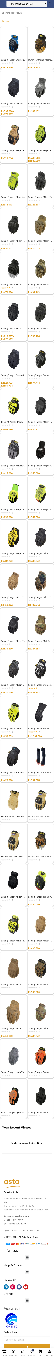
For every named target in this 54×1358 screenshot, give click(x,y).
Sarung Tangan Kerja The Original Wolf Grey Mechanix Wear (13, 1072)
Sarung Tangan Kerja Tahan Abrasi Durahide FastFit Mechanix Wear (13, 150)
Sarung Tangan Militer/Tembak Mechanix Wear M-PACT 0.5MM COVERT (40, 197)
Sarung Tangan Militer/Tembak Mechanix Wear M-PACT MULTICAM (40, 284)
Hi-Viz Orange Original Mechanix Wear (13, 1112)
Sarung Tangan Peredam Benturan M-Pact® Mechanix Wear (40, 375)
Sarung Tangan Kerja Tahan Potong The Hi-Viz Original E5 (40, 150)
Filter (6, 21)
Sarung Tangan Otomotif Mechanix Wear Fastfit (13, 59)
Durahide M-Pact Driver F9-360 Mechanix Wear (13, 856)
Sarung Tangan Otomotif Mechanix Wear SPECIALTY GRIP (13, 375)
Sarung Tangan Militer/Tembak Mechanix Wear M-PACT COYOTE (40, 241)
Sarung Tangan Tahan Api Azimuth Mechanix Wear (40, 728)
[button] (27, 1257)
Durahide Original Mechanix (40, 59)
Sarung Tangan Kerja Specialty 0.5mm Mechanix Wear (13, 465)
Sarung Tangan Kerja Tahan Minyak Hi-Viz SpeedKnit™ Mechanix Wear (13, 509)
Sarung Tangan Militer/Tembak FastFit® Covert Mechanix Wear (13, 896)
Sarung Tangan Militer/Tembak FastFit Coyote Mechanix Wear (13, 984)
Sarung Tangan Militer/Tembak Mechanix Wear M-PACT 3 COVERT (13, 241)
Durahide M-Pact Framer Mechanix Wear (40, 856)
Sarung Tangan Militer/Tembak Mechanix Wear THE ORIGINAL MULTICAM (40, 1028)
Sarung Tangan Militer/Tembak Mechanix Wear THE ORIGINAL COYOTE (13, 597)
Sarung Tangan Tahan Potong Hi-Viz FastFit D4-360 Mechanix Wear (40, 896)
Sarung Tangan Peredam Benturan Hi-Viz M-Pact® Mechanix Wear (13, 728)
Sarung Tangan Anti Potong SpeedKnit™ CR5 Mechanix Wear (40, 103)
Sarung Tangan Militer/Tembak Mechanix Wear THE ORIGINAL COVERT (40, 553)
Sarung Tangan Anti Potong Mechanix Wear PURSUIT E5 (13, 103)
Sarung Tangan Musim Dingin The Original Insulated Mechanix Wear (13, 685)
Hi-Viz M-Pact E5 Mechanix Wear (13, 422)
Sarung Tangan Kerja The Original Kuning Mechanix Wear (13, 553)
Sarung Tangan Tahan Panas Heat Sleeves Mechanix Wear (40, 772)
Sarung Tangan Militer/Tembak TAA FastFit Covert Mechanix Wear (13, 641)
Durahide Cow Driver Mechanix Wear (13, 816)
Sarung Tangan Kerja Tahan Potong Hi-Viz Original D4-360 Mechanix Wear (40, 509)
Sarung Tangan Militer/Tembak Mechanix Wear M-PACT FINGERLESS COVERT (13, 284)
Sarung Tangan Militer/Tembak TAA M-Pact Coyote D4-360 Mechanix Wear (40, 984)
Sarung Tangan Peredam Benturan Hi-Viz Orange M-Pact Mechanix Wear (40, 1072)
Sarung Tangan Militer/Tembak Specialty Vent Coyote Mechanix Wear (40, 940)
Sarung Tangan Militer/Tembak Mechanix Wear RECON (13, 328)
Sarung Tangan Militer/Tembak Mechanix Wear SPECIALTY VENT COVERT (40, 422)
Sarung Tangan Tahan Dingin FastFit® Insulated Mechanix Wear (13, 772)
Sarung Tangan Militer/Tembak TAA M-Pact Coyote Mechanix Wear (13, 1028)
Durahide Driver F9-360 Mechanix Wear (40, 816)
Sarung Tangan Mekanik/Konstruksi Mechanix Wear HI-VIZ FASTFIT (13, 197)
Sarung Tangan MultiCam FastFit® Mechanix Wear (40, 641)
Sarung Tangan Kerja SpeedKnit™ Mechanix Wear (40, 465)
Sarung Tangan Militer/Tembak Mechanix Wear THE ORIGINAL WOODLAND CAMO (40, 597)
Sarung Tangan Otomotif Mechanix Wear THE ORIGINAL (40, 685)
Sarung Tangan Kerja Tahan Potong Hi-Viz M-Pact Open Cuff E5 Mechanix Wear (13, 940)
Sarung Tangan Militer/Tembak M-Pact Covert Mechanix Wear (40, 1112)
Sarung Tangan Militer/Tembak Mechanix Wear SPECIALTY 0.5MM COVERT (40, 328)
